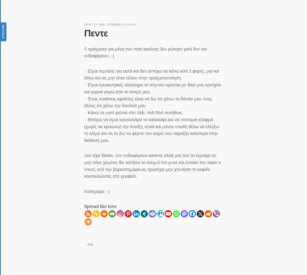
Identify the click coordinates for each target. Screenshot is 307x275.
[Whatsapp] (176, 213)
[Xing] (144, 213)
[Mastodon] (184, 213)
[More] (88, 221)
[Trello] (160, 213)
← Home (89, 245)
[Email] (112, 213)
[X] (200, 213)
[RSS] (88, 213)
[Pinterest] (128, 213)
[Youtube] (168, 213)
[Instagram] (120, 213)
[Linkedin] (136, 213)
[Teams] (152, 213)
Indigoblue (3, 32)
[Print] (104, 213)
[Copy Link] (96, 213)
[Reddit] (208, 213)
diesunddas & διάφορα (121, 24)
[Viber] (216, 213)
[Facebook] (192, 213)
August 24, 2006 (94, 24)
